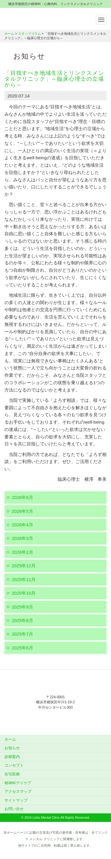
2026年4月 (22, 524)
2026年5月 (22, 511)
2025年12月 (24, 565)
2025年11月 (24, 579)
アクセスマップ (17, 791)
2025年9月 (22, 606)
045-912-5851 (55, 719)
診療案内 (12, 756)
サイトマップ (16, 800)
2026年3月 (22, 538)
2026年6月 (22, 497)
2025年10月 (24, 593)
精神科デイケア (17, 783)
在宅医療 (12, 774)
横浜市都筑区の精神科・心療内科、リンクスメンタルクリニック (41, 18)
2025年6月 (22, 647)
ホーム (9, 33)
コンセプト (14, 765)
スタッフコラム (29, 33)
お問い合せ (14, 809)
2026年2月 (22, 552)
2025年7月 (22, 633)
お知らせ (12, 748)
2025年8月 (22, 620)
